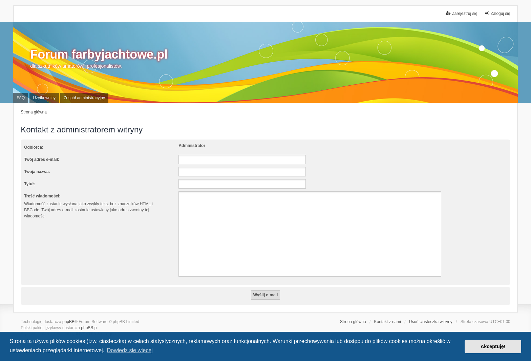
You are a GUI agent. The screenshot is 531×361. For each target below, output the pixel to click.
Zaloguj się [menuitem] (497, 13)
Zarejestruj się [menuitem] (461, 13)
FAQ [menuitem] (21, 97)
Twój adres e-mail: (41, 159)
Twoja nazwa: (37, 171)
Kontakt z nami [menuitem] (387, 321)
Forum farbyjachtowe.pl (99, 54)
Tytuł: (29, 184)
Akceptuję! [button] (493, 346)
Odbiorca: (33, 147)
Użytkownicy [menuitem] (44, 97)
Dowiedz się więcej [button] (130, 350)
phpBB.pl (89, 327)
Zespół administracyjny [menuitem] (84, 97)
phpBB (68, 321)
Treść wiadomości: (42, 196)
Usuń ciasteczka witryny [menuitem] (430, 321)
